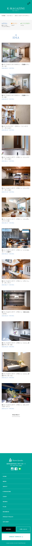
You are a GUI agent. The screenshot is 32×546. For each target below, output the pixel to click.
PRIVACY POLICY (8, 517)
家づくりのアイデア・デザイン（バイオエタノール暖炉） (15, 251)
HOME (5, 476)
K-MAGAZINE (7, 491)
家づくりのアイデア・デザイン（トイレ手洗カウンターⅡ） (15, 375)
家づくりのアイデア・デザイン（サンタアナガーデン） (15, 406)
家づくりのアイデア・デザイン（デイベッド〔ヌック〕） (15, 282)
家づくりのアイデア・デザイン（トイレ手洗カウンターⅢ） (15, 344)
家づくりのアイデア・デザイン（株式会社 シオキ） (15, 313)
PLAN (4, 506)
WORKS (5, 501)
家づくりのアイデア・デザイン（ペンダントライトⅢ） (15, 220)
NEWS (4, 481)
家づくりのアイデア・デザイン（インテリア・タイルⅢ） (15, 189)
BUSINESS (6, 511)
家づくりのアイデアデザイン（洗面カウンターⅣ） (15, 96)
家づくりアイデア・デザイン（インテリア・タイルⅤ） (15, 127)
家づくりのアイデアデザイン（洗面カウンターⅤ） (15, 65)
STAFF (5, 496)
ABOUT (5, 486)
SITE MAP (6, 522)
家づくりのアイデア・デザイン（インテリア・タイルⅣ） (15, 158)
